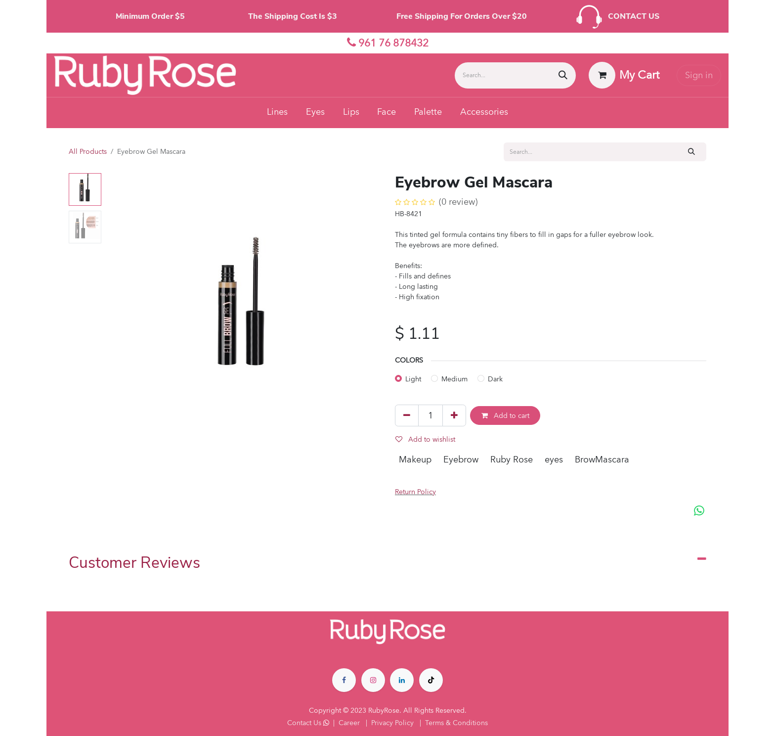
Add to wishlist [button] (425, 439)
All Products (88, 151)
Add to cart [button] (505, 415)
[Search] (563, 75)
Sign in (699, 75)
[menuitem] (277, 112)
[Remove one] (407, 415)
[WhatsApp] (699, 511)
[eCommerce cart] (624, 75)
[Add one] (454, 415)
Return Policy (415, 492)
